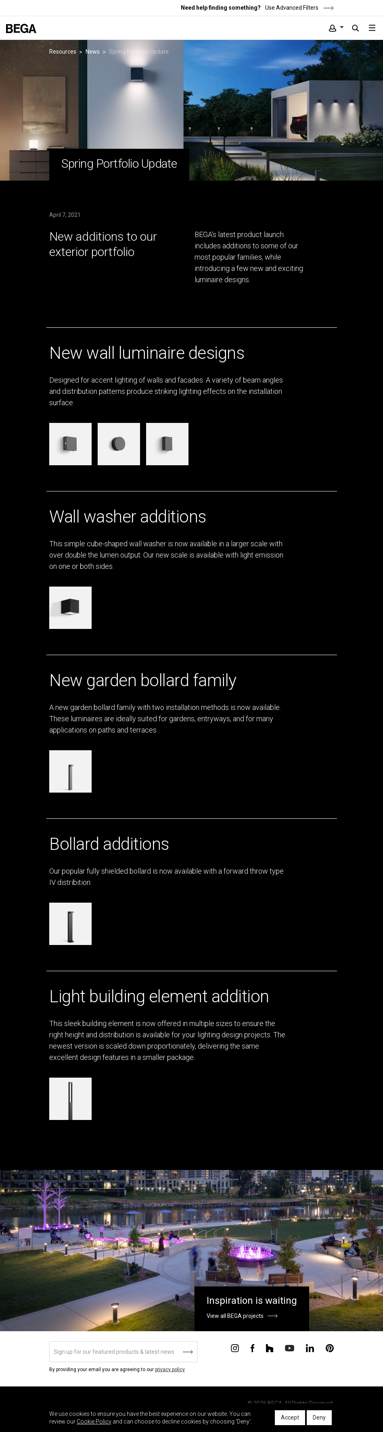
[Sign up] (123, 1351)
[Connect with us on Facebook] (252, 1347)
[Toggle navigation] (372, 28)
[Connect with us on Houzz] (269, 1347)
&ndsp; (10, 321)
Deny (319, 1417)
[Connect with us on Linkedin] (310, 1347)
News (93, 51)
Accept (290, 1417)
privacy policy (170, 1369)
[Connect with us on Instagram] (235, 1347)
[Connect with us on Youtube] (289, 1347)
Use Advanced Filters (299, 7)
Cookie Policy (94, 1421)
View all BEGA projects (235, 1316)
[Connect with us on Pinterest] (330, 1347)
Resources (62, 51)
